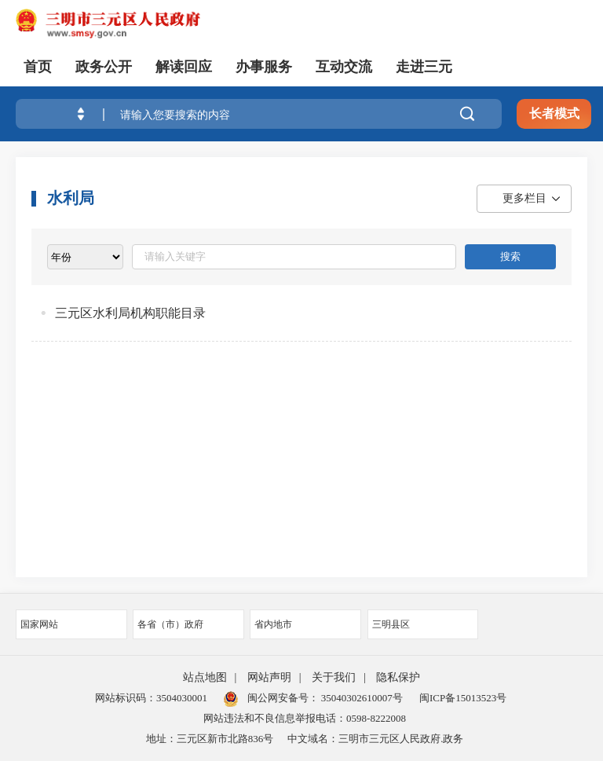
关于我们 (334, 677)
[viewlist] (85, 256)
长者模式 (554, 113)
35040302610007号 (361, 698)
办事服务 (264, 67)
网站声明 (269, 677)
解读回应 (183, 67)
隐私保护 (398, 677)
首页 (38, 67)
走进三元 (424, 67)
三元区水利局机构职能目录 (130, 313)
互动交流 (344, 67)
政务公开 (103, 67)
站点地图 (205, 677)
